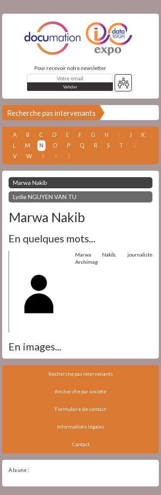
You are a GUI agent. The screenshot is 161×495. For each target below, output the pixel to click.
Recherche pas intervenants (51, 113)
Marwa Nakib (30, 182)
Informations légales (80, 426)
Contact (81, 444)
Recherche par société (80, 391)
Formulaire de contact (80, 409)
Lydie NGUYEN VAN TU (44, 196)
